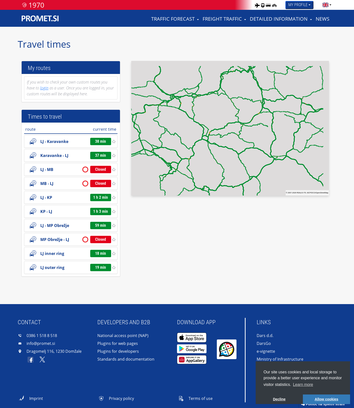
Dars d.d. (265, 335)
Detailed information (279, 18)
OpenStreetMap (322, 193)
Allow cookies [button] (326, 399)
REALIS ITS (301, 193)
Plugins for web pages (117, 343)
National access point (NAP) (122, 335)
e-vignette (266, 351)
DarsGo (264, 343)
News (322, 18)
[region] (230, 128)
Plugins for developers (118, 351)
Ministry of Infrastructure (280, 359)
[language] (325, 4)
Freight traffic (222, 18)
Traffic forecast (173, 18)
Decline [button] (279, 399)
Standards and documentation (125, 359)
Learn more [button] (303, 384)
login (44, 88)
